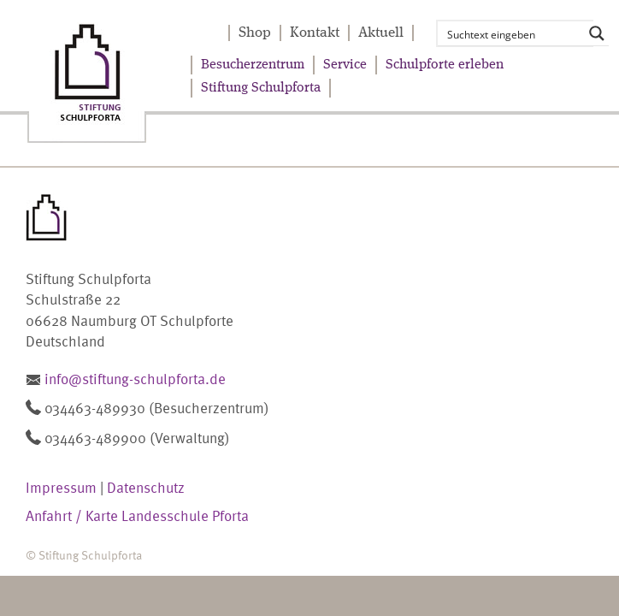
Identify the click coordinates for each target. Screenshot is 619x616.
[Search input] (512, 33)
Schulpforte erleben (445, 65)
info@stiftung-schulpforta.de (135, 378)
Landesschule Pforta (185, 515)
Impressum (61, 487)
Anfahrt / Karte (72, 515)
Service (345, 65)
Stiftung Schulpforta (261, 88)
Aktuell (381, 33)
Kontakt (314, 33)
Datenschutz (146, 487)
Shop (255, 33)
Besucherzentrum (252, 65)
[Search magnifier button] (597, 33)
